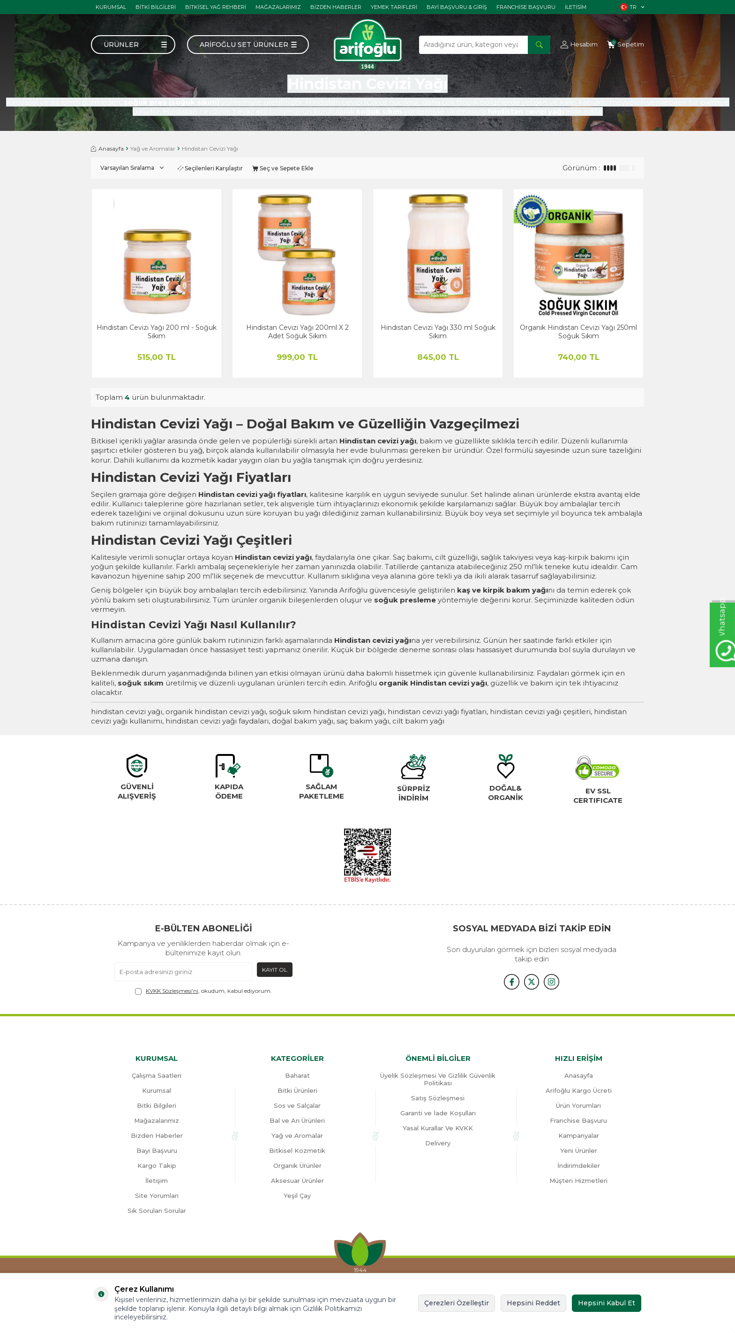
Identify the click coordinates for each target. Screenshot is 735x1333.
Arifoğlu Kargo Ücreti (579, 1090)
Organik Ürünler (297, 1165)
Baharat (297, 1075)
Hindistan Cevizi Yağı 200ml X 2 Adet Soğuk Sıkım (297, 331)
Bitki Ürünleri (297, 1090)
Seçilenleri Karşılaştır (210, 168)
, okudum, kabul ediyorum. (203, 991)
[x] (531, 981)
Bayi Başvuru (156, 1150)
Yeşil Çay (297, 1195)
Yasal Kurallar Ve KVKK (438, 1128)
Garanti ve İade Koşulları (438, 1113)
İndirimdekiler (578, 1165)
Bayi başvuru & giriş (457, 7)
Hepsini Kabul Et (606, 1303)
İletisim (575, 7)
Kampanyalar (578, 1135)
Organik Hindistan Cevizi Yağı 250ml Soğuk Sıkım (578, 331)
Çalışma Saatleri (156, 1075)
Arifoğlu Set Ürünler (244, 44)
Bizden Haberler (157, 1135)
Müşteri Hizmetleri (578, 1180)
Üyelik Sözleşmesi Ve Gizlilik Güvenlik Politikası (437, 1079)
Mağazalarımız (278, 7)
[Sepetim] (625, 44)
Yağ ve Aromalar (152, 148)
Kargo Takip (156, 1165)
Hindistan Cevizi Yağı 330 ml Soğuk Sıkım (438, 331)
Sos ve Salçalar (297, 1105)
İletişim (156, 1180)
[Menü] (133, 44)
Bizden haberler (335, 7)
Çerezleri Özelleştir (456, 1303)
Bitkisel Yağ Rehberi (215, 7)
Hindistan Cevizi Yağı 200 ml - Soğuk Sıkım (157, 331)
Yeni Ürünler (578, 1150)
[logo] (367, 44)
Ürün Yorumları (578, 1105)
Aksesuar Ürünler (297, 1180)
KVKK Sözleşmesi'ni (172, 990)
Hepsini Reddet (533, 1303)
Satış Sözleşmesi (438, 1098)
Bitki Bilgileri (155, 7)
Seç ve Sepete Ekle (283, 168)
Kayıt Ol (274, 969)
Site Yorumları (157, 1195)
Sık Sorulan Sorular (157, 1210)
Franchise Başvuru (525, 7)
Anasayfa (107, 148)
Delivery (437, 1143)
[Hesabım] (579, 44)
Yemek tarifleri (394, 7)
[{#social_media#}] (508, 981)
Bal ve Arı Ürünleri (297, 1120)
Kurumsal (111, 7)
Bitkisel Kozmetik (297, 1150)
